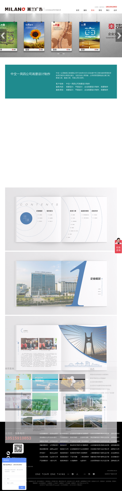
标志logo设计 (54, 453)
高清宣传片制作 (75, 453)
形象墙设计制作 (95, 457)
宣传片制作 (73, 437)
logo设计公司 (54, 457)
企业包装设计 (64, 433)
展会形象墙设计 (95, 437)
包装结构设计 (64, 460)
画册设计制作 (44, 441)
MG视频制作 (84, 445)
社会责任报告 (44, 457)
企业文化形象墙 (95, 433)
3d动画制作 (83, 453)
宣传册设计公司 (45, 437)
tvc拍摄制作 (74, 460)
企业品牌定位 (115, 453)
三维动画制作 (84, 441)
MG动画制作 (84, 433)
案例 (92, 10)
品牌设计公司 (115, 449)
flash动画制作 (84, 449)
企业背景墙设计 (95, 460)
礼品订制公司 (105, 449)
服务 (85, 10)
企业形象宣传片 (75, 449)
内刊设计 (42, 453)
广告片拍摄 (73, 457)
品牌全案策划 (115, 433)
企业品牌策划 (115, 441)
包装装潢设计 (64, 457)
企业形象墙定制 (95, 445)
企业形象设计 (115, 457)
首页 (77, 10)
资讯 (100, 10)
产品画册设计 (44, 460)
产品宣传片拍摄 (75, 441)
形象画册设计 (44, 445)
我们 (107, 10)
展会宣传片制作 (75, 445)
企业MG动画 (84, 437)
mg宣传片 (83, 460)
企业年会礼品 (105, 441)
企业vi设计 (53, 437)
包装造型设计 (64, 453)
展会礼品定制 (105, 433)
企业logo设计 (54, 433)
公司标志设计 (54, 441)
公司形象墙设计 (95, 441)
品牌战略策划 (115, 445)
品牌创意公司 (115, 460)
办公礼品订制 (105, 460)
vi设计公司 (53, 460)
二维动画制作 (84, 457)
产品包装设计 (64, 437)
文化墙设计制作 (95, 449)
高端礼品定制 (105, 445)
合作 (115, 10)
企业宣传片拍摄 (75, 433)
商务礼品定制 (105, 437)
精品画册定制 (44, 449)
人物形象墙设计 (95, 453)
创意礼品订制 (105, 453)
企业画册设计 (44, 433)
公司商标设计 (54, 445)
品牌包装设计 (64, 441)
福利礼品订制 (105, 457)
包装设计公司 (64, 449)
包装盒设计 (63, 445)
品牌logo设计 (54, 449)
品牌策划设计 (115, 437)
